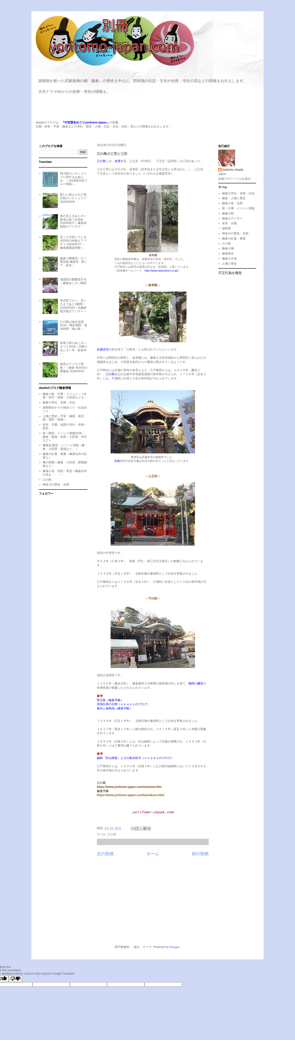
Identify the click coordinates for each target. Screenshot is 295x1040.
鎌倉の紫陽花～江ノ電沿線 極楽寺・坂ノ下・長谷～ (73, 262)
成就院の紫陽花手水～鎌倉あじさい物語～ (73, 283)
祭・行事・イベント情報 (238, 208)
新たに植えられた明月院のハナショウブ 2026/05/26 (73, 198)
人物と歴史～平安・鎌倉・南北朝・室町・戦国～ (63, 417)
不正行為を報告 (230, 273)
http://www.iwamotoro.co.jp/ (161, 270)
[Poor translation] (15, 978)
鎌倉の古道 (229, 258)
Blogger (175, 947)
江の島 (111, 834)
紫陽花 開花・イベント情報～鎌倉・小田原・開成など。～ (64, 447)
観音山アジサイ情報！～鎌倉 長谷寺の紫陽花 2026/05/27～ (73, 369)
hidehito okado (233, 169)
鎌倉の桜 (228, 213)
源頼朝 (226, 228)
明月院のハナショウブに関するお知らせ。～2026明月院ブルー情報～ (73, 179)
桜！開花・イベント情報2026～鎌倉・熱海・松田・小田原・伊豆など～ (65, 436)
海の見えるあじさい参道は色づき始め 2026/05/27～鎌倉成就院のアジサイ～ (73, 221)
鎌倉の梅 (228, 248)
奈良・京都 (229, 223)
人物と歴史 (229, 263)
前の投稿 (200, 853)
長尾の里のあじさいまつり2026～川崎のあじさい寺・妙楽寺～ (73, 348)
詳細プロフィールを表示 (234, 178)
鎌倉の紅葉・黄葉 (234, 238)
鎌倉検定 (228, 253)
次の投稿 (105, 853)
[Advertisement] (147, 903)
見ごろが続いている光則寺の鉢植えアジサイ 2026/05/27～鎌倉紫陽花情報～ (73, 242)
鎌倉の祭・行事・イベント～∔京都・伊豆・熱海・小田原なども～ (65, 395)
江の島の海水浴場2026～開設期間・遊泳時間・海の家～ (73, 325)
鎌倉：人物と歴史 (234, 198)
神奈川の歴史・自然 (56, 484)
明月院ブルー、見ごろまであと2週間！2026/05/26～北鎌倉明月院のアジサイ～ (73, 306)
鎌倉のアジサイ (232, 218)
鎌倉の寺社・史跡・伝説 (59, 402)
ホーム (152, 853)
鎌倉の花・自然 (232, 203)
